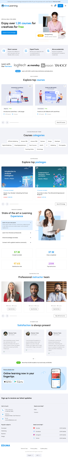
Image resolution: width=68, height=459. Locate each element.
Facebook (38, 431)
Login (60, 5)
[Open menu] (66, 6)
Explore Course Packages (9, 32)
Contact (36, 412)
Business (3, 433)
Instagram (38, 435)
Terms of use (24, 448)
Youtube (38, 428)
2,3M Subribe (63, 428)
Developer (4, 428)
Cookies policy (43, 448)
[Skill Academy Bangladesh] (9, 5)
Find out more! (56, 1)
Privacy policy (34, 448)
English (30, 455)
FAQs (35, 409)
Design (3, 436)
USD (38, 455)
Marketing (3, 431)
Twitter (37, 438)
